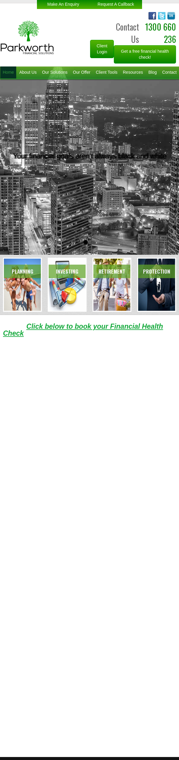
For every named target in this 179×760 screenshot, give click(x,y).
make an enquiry (63, 4)
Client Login (102, 48)
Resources (133, 72)
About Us (28, 72)
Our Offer (81, 72)
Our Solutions (55, 72)
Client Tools (106, 72)
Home (8, 72)
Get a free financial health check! (145, 54)
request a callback (116, 4)
